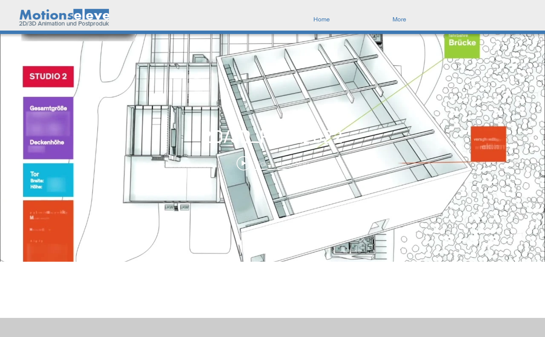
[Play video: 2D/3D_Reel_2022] (273, 163)
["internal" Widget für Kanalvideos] (272, 148)
